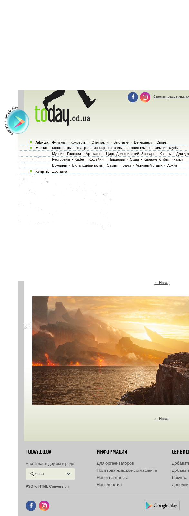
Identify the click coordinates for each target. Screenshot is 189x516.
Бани (127, 165)
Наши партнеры (112, 477)
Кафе (79, 159)
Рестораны (61, 159)
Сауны (112, 165)
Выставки (121, 142)
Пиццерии (116, 159)
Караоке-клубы (156, 159)
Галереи (74, 154)
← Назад (162, 283)
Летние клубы (138, 148)
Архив (172, 165)
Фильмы (58, 142)
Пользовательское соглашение (127, 470)
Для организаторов (115, 463)
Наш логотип (109, 484)
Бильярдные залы (87, 165)
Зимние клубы (167, 148)
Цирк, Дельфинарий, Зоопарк (130, 154)
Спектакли (100, 142)
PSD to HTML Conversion (47, 486)
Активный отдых (149, 165)
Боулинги (59, 165)
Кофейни (96, 159)
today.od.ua (38, 452)
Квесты (166, 154)
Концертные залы (107, 148)
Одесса (37, 473)
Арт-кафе (93, 154)
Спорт (161, 142)
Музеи (57, 154)
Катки (178, 159)
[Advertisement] (103, 226)
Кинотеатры (61, 148)
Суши (134, 159)
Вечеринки (143, 142)
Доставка (59, 171)
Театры (82, 148)
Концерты (78, 142)
